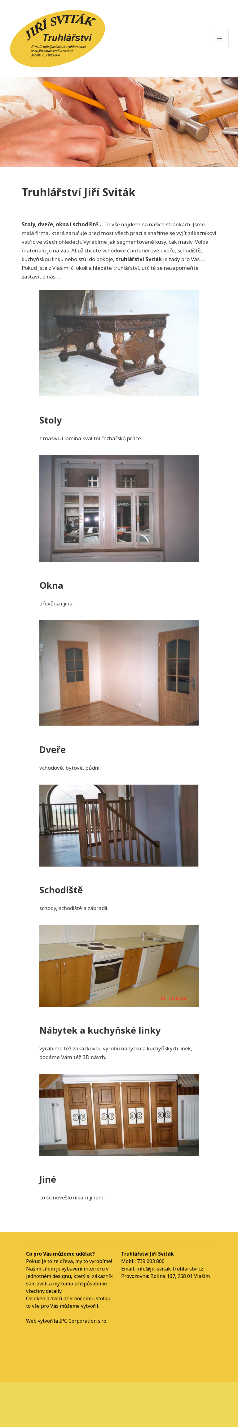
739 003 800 (151, 1261)
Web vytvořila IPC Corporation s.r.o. (66, 1320)
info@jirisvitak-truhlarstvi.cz (169, 1268)
